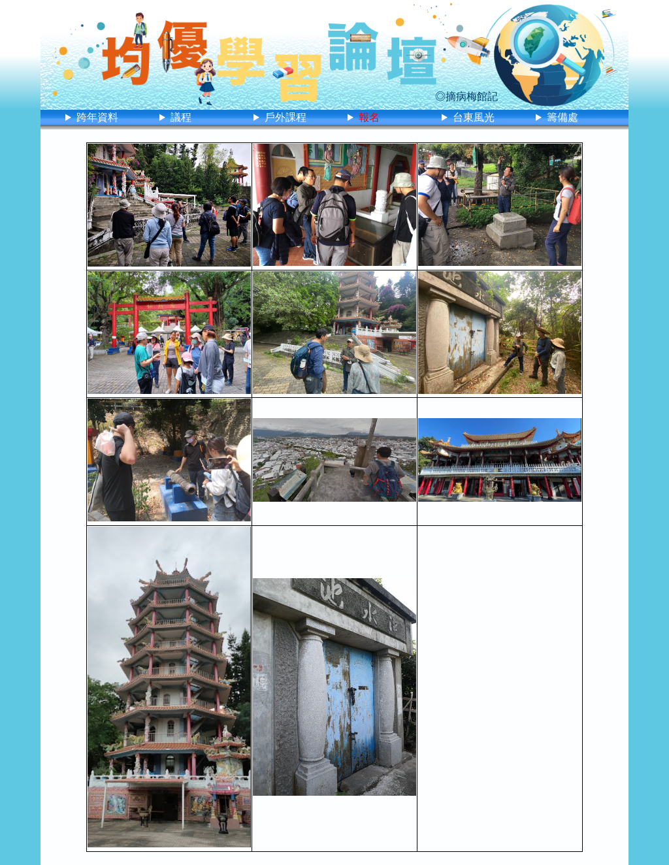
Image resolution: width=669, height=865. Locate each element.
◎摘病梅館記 (466, 96)
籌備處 (562, 117)
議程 (181, 117)
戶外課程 (285, 117)
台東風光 (474, 117)
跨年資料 (97, 117)
